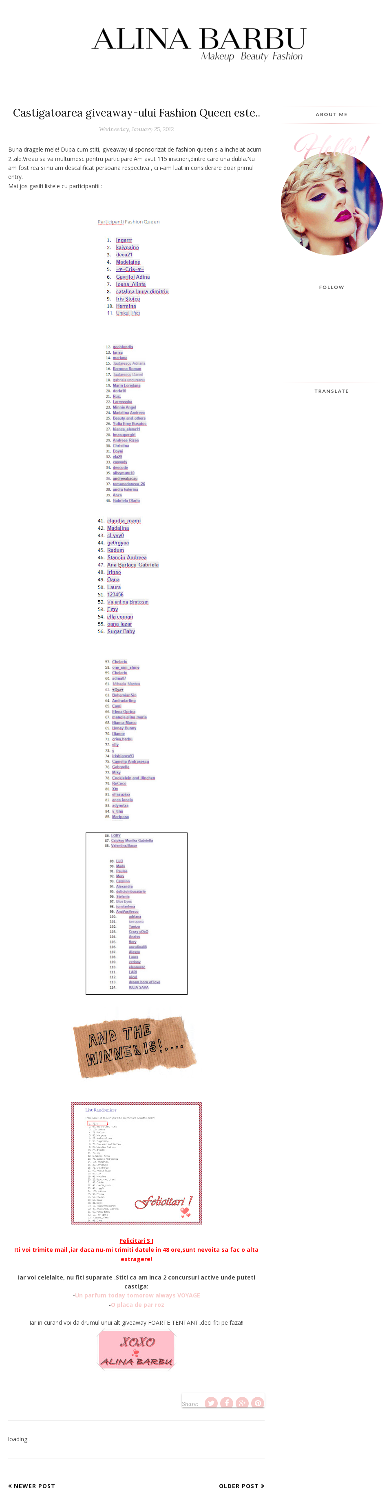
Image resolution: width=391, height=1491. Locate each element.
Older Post (239, 1486)
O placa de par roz (137, 1304)
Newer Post (34, 1486)
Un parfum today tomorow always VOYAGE (137, 1295)
